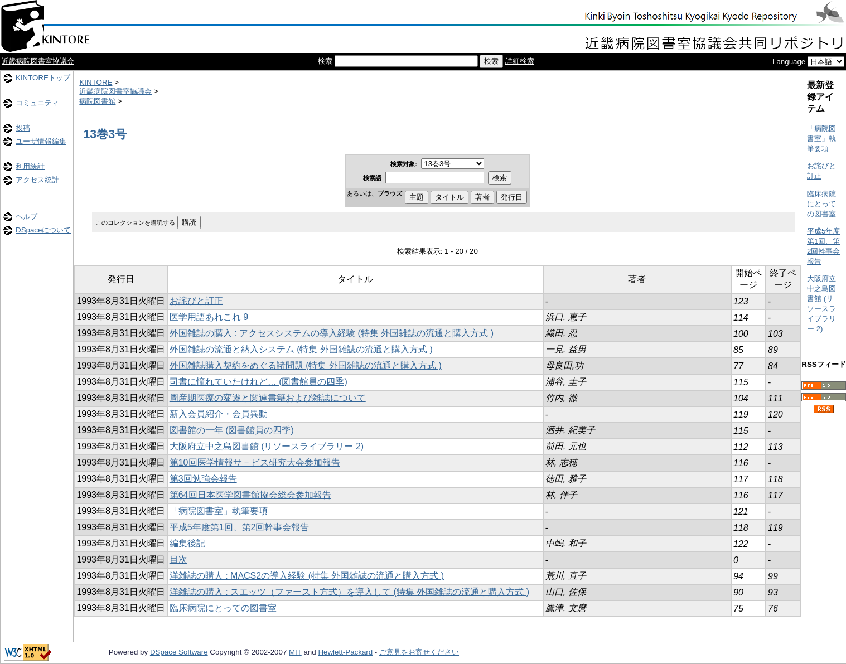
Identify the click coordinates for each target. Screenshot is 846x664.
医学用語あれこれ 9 (209, 317)
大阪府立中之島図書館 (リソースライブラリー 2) (267, 446)
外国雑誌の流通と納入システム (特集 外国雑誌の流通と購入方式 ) (301, 349)
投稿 (23, 128)
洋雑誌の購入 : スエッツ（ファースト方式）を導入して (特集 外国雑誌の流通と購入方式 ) (349, 592)
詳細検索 (519, 61)
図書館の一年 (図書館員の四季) (232, 430)
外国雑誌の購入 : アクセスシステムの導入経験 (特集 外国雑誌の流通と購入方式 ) (332, 333)
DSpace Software (179, 652)
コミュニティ (37, 103)
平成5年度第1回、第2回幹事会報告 (240, 527)
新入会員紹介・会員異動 (219, 414)
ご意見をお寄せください (419, 652)
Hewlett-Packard (345, 652)
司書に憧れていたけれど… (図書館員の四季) (258, 381)
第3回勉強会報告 (203, 478)
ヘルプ (26, 216)
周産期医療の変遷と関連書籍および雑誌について (268, 398)
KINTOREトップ (43, 78)
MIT (295, 652)
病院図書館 (97, 101)
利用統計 (30, 166)
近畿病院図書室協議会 (38, 61)
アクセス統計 (37, 180)
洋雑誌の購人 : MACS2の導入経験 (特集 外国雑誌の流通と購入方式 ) (307, 575)
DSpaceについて (43, 230)
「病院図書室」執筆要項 (219, 511)
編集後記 (187, 543)
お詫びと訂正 (196, 301)
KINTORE (95, 82)
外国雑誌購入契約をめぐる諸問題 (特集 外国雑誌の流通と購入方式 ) (306, 365)
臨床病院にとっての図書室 (223, 608)
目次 (178, 559)
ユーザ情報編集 (41, 141)
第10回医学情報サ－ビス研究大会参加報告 (255, 462)
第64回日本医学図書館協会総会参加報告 (250, 495)
